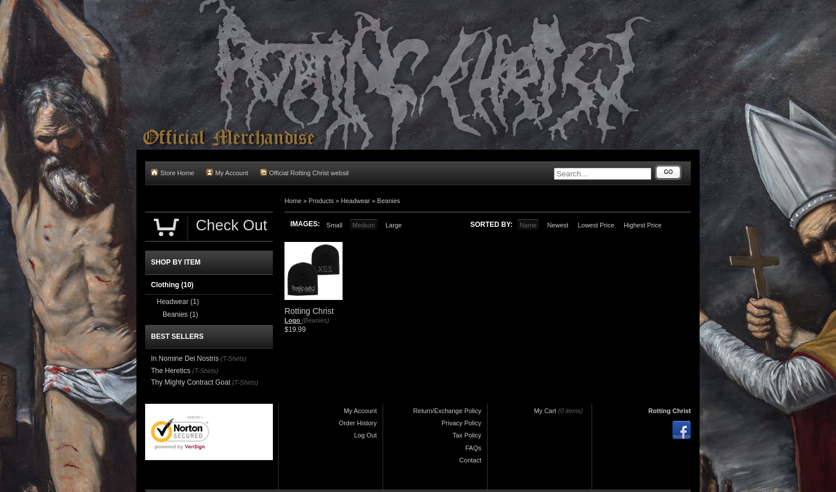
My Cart (545, 410)
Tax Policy (466, 435)
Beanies (389, 200)
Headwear (355, 200)
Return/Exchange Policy (447, 410)
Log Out (365, 435)
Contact (470, 460)
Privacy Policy (461, 422)
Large (393, 225)
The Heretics (170, 371)
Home (292, 200)
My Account (227, 172)
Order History (358, 422)
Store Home (172, 172)
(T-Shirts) (234, 358)
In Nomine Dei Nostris (185, 358)
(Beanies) (315, 320)
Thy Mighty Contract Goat (190, 382)
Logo (293, 320)
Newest (557, 225)
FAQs (473, 447)
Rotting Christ (669, 410)
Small (334, 225)
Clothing (172, 285)
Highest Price (642, 225)
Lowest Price (596, 225)
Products (321, 200)
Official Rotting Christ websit (304, 172)
